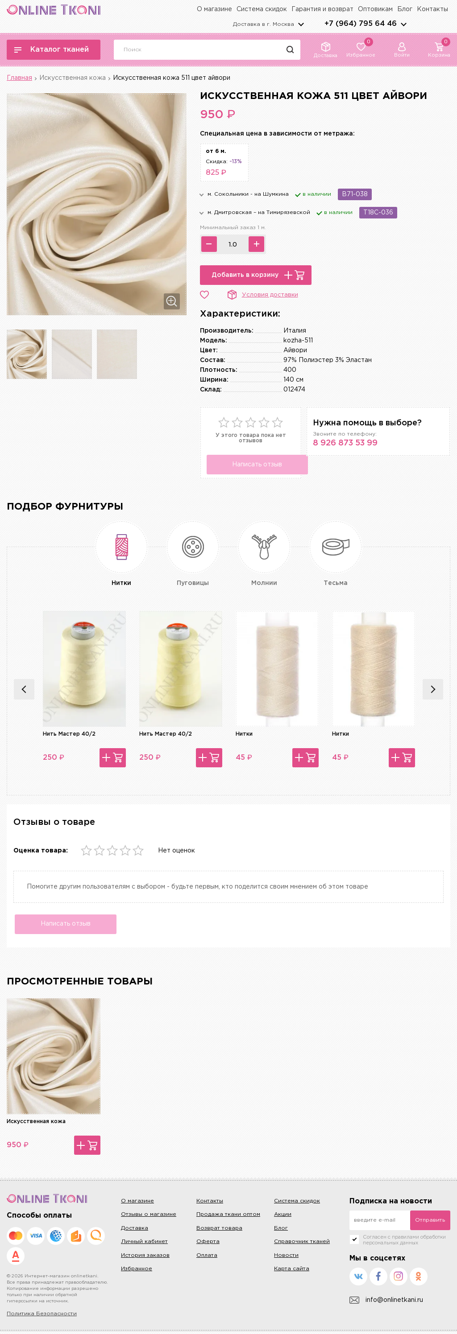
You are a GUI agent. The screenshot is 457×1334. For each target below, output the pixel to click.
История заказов (145, 1257)
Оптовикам (375, 9)
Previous (24, 689)
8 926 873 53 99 (345, 443)
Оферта (208, 1243)
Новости (286, 1257)
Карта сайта (291, 1270)
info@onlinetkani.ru (386, 1302)
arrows (403, 24)
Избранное (136, 1270)
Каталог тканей (51, 49)
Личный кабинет (144, 1243)
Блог (404, 9)
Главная (19, 78)
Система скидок (262, 9)
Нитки (244, 734)
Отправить (430, 1222)
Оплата (206, 1257)
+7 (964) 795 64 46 (360, 24)
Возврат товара (219, 1229)
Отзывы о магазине (148, 1216)
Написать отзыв (253, 464)
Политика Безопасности (42, 1315)
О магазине (214, 9)
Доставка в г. (263, 24)
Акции (282, 1216)
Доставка (134, 1229)
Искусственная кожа (72, 78)
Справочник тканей (302, 1243)
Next (433, 689)
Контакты (432, 9)
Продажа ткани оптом (228, 1216)
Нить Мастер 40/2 (69, 734)
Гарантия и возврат (322, 9)
